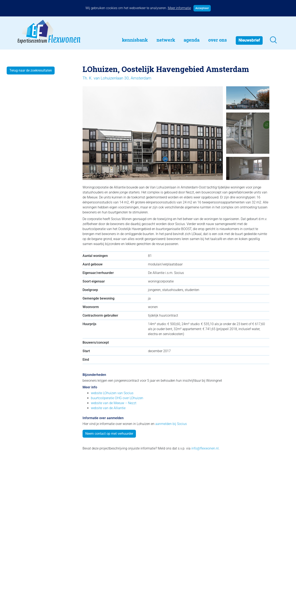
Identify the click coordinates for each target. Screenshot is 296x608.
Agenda (191, 40)
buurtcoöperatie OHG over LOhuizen (117, 398)
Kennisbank (135, 40)
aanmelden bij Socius (171, 424)
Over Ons (217, 40)
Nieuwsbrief (249, 40)
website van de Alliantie (108, 408)
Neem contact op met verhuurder (109, 434)
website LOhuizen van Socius (112, 393)
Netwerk (166, 40)
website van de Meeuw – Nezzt (113, 403)
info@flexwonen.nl (205, 448)
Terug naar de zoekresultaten (30, 70)
